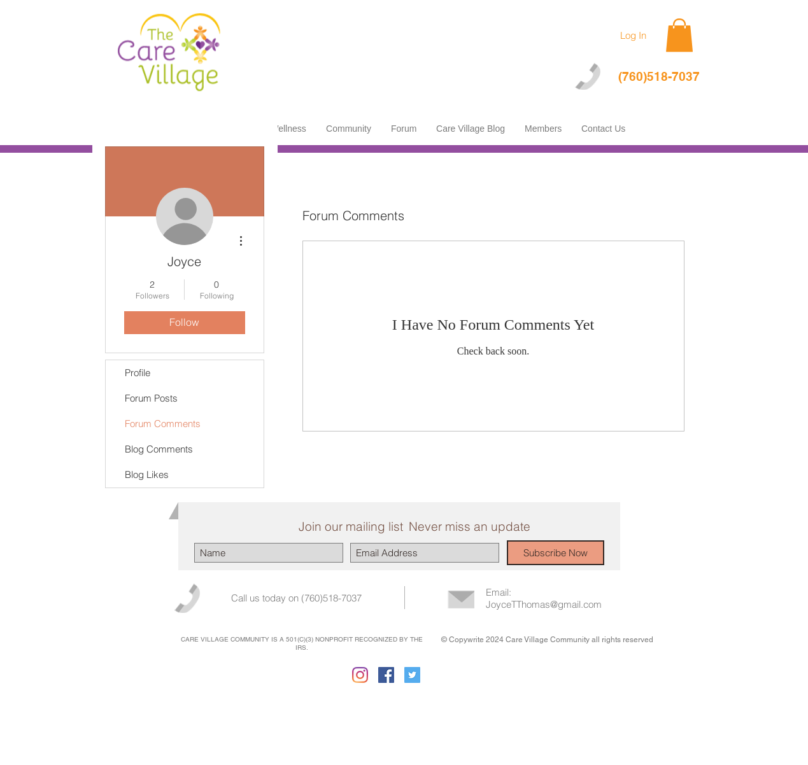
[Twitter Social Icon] (412, 675)
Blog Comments (159, 449)
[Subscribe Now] (555, 552)
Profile (137, 373)
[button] (679, 35)
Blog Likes (147, 474)
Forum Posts (151, 398)
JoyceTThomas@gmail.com (544, 604)
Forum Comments (163, 424)
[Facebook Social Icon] (386, 675)
